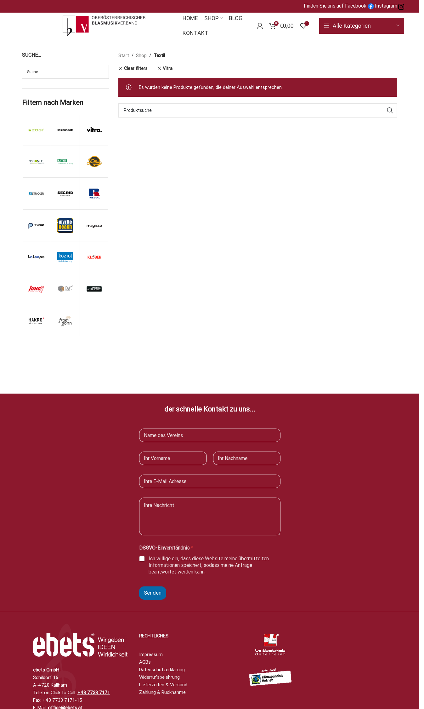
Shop (141, 55)
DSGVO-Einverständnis (166, 548)
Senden (152, 593)
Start (123, 55)
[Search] (258, 110)
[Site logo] (104, 25)
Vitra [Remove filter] (167, 68)
